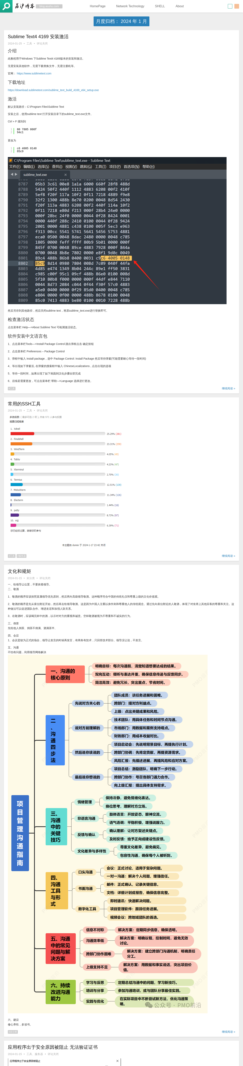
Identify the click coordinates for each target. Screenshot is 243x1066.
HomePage (98, 6)
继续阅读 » (228, 388)
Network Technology (130, 6)
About (180, 6)
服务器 (22, 556)
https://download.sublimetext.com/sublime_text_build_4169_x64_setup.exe (53, 90)
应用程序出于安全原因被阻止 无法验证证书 (53, 1047)
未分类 (31, 578)
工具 (29, 43)
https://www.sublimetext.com (34, 73)
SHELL (160, 6)
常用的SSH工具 (24, 403)
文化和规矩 (19, 571)
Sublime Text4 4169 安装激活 (38, 36)
